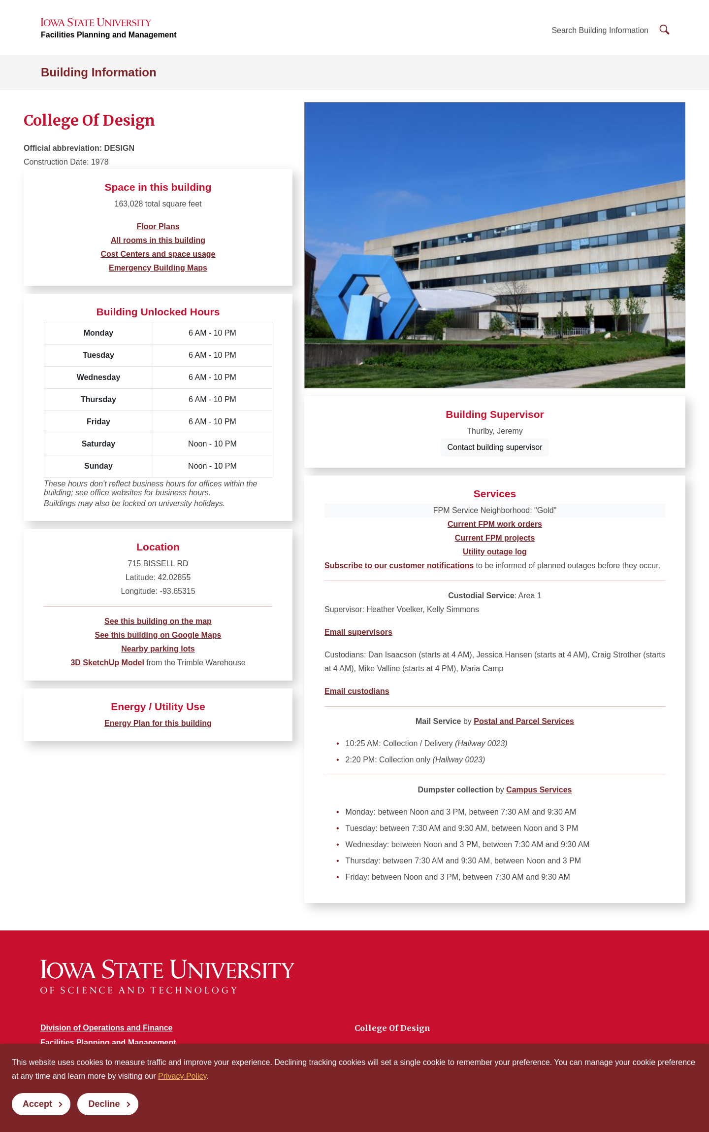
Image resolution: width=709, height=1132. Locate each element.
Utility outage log (495, 552)
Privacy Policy (182, 1076)
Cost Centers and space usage (158, 254)
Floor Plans (157, 226)
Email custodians (356, 691)
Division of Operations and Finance (106, 1028)
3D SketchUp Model (107, 662)
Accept (37, 1104)
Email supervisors (358, 632)
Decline (104, 1104)
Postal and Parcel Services (524, 721)
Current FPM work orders (495, 524)
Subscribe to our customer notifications (399, 565)
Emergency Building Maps (158, 268)
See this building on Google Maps (158, 635)
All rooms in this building (158, 240)
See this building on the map (158, 621)
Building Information (99, 72)
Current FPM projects (495, 538)
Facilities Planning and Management (109, 35)
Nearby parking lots (157, 649)
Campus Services (539, 790)
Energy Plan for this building (158, 723)
